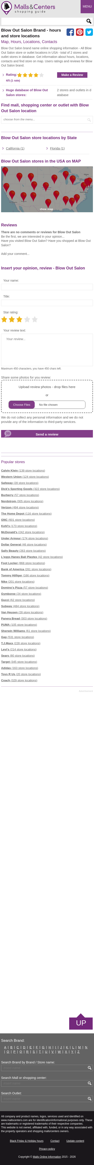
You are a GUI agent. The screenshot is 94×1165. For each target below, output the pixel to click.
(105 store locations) (19, 624)
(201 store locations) (17, 581)
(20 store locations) (21, 674)
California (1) (15, 148)
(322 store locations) (30, 489)
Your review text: (14, 330)
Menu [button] (87, 6)
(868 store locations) (23, 563)
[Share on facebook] (70, 32)
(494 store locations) (20, 507)
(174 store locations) (24, 538)
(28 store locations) (19, 483)
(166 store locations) (25, 575)
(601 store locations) (18, 519)
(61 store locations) (26, 631)
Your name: (11, 280)
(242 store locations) (23, 532)
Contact (55, 1140)
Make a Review (72, 75)
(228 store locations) (20, 643)
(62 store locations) (18, 600)
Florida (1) (57, 148)
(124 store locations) (25, 476)
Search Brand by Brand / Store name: (28, 1062)
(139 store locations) (23, 470)
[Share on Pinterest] (79, 32)
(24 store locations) (21, 593)
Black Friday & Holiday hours (26, 1140)
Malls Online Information (47, 1156)
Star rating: (10, 312)
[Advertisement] (47, 852)
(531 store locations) (17, 637)
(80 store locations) (18, 655)
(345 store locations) (19, 661)
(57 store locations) (20, 495)
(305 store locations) (22, 501)
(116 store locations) (26, 513)
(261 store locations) (26, 569)
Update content (75, 1140)
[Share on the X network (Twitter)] (89, 32)
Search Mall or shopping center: (24, 1078)
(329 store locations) (19, 680)
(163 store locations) (19, 668)
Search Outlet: (11, 1093)
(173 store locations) (19, 526)
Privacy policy (47, 1148)
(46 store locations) (24, 544)
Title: (6, 296)
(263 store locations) (23, 550)
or (47, 396)
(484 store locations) (20, 606)
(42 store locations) (32, 557)
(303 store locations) (24, 618)
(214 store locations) (18, 649)
